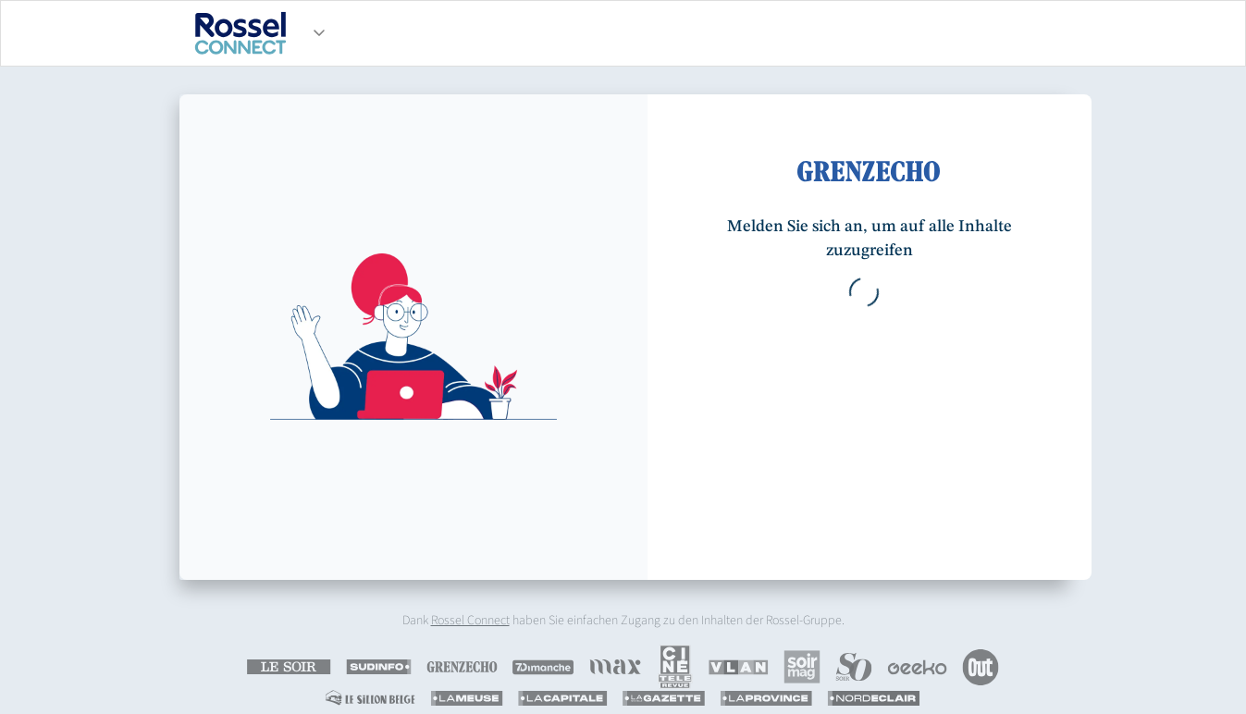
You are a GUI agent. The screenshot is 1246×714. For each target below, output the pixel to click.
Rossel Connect (470, 620)
